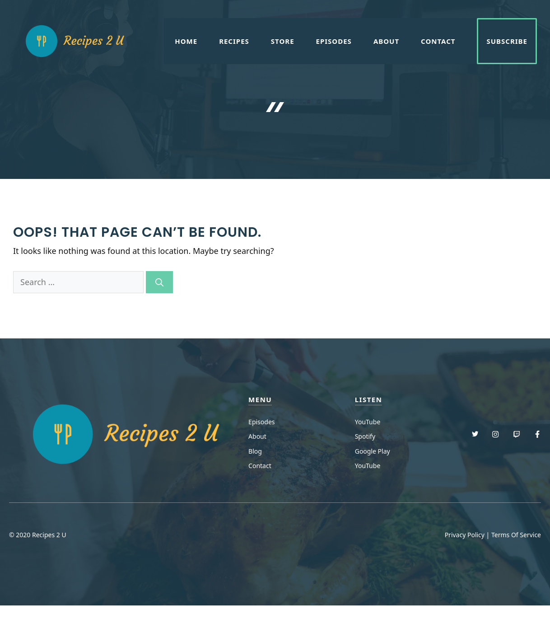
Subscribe (506, 41)
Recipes (234, 41)
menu (260, 399)
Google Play (372, 451)
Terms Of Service (516, 534)
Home (186, 41)
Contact (438, 41)
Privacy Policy (465, 534)
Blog (255, 451)
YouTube (368, 421)
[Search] (159, 282)
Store (282, 41)
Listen (368, 399)
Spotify (365, 436)
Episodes (334, 41)
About (386, 41)
